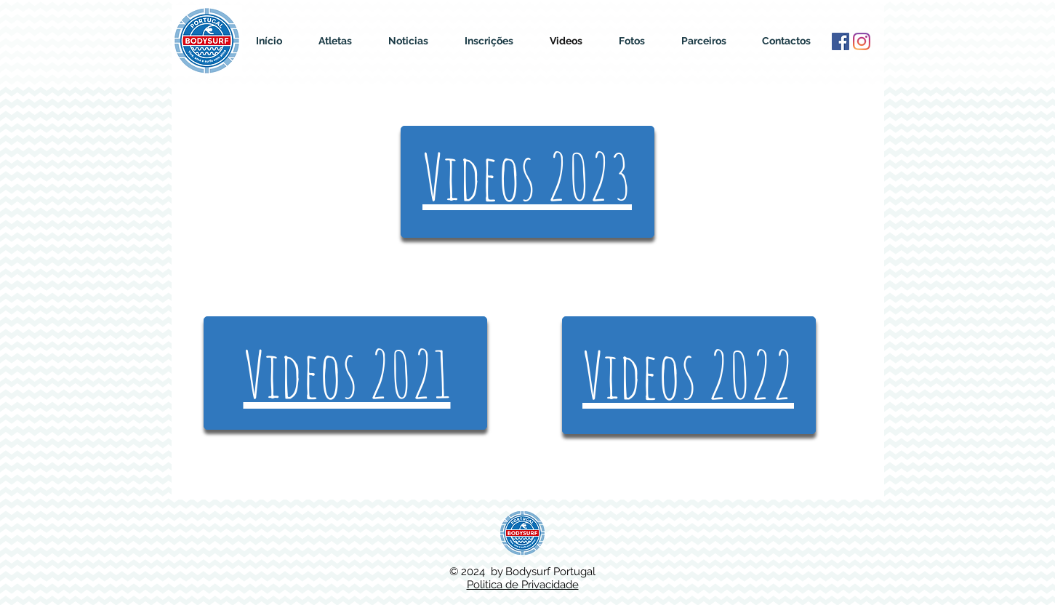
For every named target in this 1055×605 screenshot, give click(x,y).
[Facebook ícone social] (840, 41)
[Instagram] (861, 41)
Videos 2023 (527, 176)
